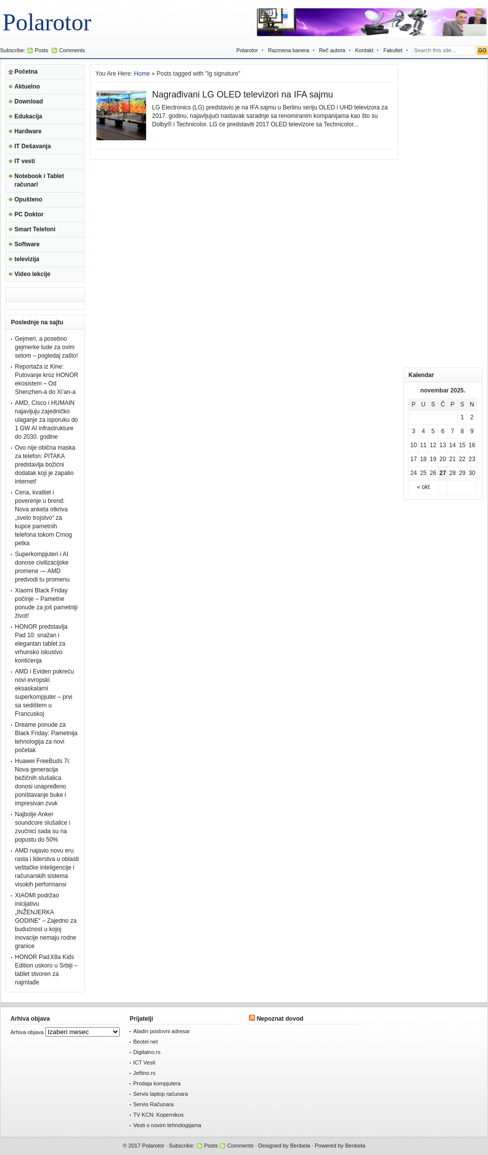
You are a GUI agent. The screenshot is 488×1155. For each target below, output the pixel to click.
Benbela (300, 1146)
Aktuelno (27, 86)
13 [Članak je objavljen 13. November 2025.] (442, 445)
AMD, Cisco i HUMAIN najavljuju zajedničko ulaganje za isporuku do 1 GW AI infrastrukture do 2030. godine (46, 419)
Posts (41, 50)
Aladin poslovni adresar (161, 1031)
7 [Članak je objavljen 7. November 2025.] (452, 431)
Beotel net (145, 1042)
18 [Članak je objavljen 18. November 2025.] (423, 459)
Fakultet (392, 50)
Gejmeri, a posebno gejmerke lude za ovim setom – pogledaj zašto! (46, 347)
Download (28, 101)
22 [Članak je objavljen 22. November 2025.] (462, 459)
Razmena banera (288, 50)
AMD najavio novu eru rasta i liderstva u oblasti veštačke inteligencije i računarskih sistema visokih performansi (47, 867)
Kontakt (364, 50)
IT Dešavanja (32, 146)
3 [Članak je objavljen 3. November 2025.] (413, 431)
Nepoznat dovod (279, 1018)
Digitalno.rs (147, 1052)
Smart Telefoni (34, 229)
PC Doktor (29, 214)
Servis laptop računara (160, 1094)
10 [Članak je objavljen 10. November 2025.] (413, 445)
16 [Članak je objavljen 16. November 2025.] (472, 445)
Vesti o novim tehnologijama (167, 1125)
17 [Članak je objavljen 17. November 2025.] (413, 459)
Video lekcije (32, 274)
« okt (423, 486)
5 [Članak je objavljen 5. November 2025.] (433, 431)
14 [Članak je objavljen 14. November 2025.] (452, 445)
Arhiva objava (27, 1032)
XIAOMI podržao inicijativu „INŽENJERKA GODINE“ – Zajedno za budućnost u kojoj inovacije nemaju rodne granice (46, 921)
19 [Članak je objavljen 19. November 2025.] (433, 459)
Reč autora (332, 50)
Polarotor (46, 22)
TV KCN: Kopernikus (158, 1115)
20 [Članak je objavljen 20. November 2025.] (442, 459)
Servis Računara (153, 1104)
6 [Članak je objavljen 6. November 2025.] (443, 431)
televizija (26, 259)
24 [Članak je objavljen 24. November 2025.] (413, 473)
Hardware (28, 131)
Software (27, 244)
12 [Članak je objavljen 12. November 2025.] (433, 445)
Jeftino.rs (144, 1073)
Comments (72, 50)
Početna (26, 71)
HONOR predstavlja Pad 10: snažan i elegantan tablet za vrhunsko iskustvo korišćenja (41, 643)
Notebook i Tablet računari (39, 180)
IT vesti (24, 161)
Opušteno (28, 199)
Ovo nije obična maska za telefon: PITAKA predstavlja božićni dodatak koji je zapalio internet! (45, 464)
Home (142, 73)
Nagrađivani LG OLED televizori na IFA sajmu (242, 94)
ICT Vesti (144, 1062)
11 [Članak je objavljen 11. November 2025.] (423, 445)
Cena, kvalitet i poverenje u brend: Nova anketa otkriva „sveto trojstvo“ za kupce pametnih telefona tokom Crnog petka (43, 518)
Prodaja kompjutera (156, 1083)
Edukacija (28, 116)
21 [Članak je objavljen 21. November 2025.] (452, 459)
